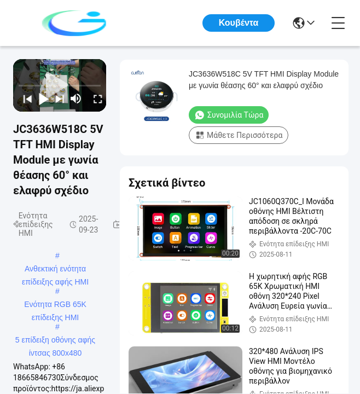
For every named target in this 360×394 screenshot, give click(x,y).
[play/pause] (41, 98)
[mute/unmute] (76, 98)
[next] (57, 98)
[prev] (24, 98)
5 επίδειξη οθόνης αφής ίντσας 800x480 (55, 340)
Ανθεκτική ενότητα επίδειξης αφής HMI (55, 269)
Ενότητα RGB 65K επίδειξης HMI (55, 305)
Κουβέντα (239, 22)
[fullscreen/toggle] (95, 98)
